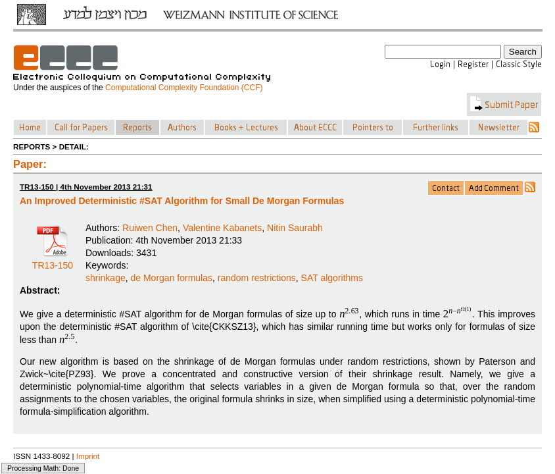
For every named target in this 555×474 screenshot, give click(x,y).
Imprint (88, 456)
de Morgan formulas (171, 278)
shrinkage (105, 278)
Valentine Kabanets (222, 228)
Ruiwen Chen (150, 228)
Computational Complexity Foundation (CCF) (183, 87)
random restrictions (257, 278)
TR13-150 (52, 260)
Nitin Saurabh (295, 228)
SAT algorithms (332, 278)
